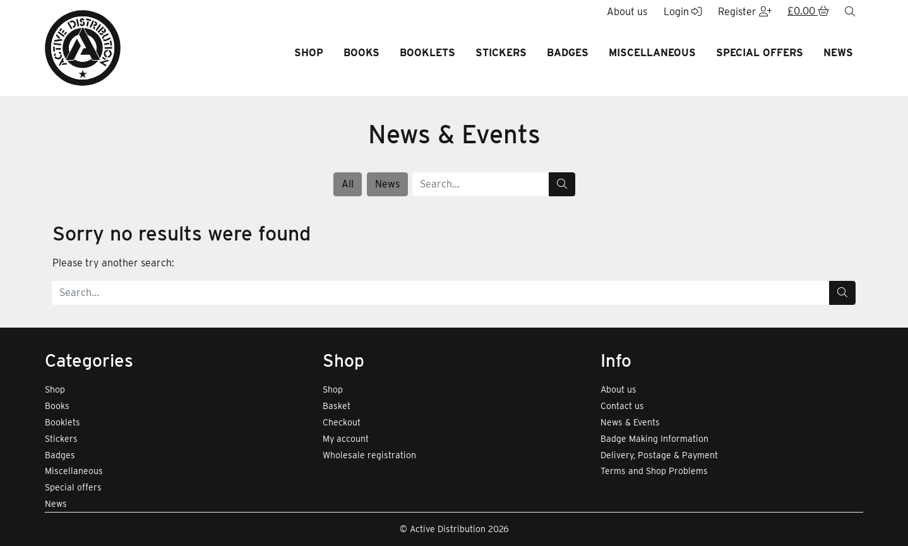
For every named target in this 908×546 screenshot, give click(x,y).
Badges (567, 53)
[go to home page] (83, 47)
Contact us (622, 406)
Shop (308, 53)
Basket (336, 406)
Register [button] (745, 12)
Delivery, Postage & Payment (659, 455)
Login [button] (683, 12)
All (348, 184)
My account (346, 439)
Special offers (759, 53)
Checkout (342, 422)
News (838, 53)
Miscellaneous (652, 53)
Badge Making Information (654, 439)
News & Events (630, 422)
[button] (808, 12)
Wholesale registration (369, 455)
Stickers (501, 53)
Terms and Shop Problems (654, 471)
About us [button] (627, 12)
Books (361, 53)
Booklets (427, 53)
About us (618, 389)
